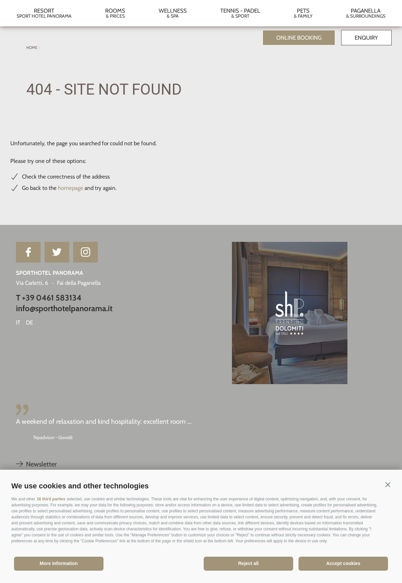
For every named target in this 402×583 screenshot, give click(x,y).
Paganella (365, 13)
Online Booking (298, 37)
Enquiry (366, 37)
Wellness (173, 13)
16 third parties (51, 499)
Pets (303, 13)
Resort (44, 13)
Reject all (248, 563)
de (29, 322)
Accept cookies (343, 563)
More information (59, 563)
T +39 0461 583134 (49, 297)
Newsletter (36, 464)
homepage (70, 188)
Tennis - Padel (240, 13)
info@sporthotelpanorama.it (64, 308)
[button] (388, 484)
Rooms (115, 13)
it (18, 322)
